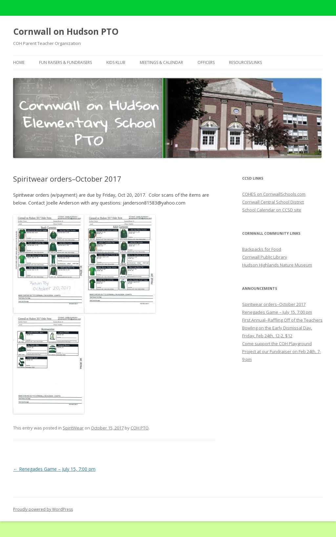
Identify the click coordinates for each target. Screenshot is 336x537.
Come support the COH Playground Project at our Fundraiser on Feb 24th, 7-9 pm (281, 351)
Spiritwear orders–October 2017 (273, 304)
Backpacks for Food (261, 249)
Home (19, 62)
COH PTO (140, 428)
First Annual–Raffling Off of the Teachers (282, 320)
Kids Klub (115, 62)
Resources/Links (245, 62)
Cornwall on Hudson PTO (65, 31)
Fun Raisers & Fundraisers (65, 62)
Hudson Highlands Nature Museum (277, 265)
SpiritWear (73, 428)
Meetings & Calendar (161, 62)
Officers (206, 62)
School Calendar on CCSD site (271, 210)
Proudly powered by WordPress (43, 509)
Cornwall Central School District (273, 202)
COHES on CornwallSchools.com (273, 194)
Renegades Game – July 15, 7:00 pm (54, 469)
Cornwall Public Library (264, 257)
